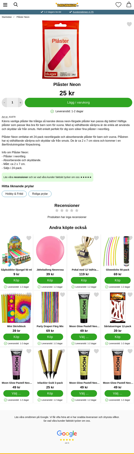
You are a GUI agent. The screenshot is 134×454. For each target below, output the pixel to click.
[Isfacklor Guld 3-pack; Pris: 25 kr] (50, 369)
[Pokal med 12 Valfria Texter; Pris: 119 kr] (84, 255)
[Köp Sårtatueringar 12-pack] (118, 337)
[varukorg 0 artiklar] (129, 4)
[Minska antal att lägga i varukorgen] (4, 102)
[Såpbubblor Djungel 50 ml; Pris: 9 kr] (16, 255)
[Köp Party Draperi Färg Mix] (50, 337)
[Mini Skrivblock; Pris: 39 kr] (16, 312)
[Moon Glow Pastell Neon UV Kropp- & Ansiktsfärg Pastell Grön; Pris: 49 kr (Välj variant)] (84, 312)
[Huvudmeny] (5, 5)
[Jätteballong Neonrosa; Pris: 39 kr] (50, 255)
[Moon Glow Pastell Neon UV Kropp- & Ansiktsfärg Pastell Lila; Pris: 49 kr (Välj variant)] (16, 369)
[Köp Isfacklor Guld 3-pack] (50, 393)
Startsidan (7, 17)
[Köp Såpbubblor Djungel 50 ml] (16, 280)
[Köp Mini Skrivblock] (16, 337)
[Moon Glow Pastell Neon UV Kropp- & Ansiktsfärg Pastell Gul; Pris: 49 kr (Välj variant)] (84, 369)
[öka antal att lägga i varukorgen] (20, 102)
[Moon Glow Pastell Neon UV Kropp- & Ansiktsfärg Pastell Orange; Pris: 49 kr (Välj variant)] (117, 369)
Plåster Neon (22, 17)
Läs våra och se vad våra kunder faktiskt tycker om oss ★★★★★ (47, 177)
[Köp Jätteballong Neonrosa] (50, 280)
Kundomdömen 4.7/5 (83, 12)
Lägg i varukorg (78, 102)
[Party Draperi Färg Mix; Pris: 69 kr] (50, 312)
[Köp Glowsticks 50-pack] (118, 280)
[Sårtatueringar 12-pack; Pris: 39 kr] (117, 312)
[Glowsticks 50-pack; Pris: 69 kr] (117, 255)
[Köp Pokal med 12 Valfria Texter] (84, 280)
